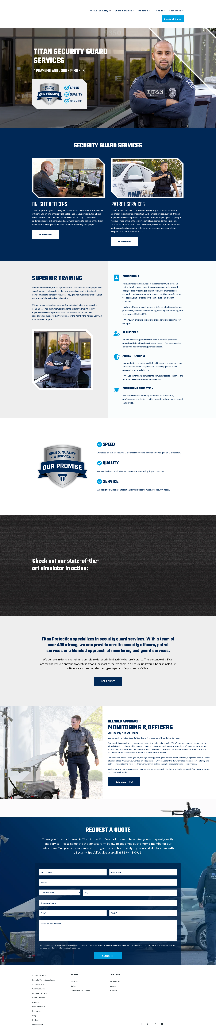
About (159, 5)
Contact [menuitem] (74, 970)
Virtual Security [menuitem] (39, 964)
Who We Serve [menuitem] (38, 995)
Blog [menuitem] (34, 1004)
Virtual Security (99, 5)
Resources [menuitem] (36, 1000)
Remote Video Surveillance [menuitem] (43, 969)
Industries (144, 5)
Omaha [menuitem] (113, 974)
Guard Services (123, 5)
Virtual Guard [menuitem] (38, 973)
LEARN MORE (45, 223)
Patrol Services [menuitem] (38, 986)
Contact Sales (173, 13)
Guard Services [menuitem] (38, 977)
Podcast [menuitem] (35, 1009)
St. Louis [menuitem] (113, 979)
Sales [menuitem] (73, 974)
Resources (175, 5)
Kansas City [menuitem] (115, 970)
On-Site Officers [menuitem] (39, 982)
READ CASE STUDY (124, 770)
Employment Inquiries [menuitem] (80, 979)
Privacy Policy (174, 990)
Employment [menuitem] (37, 1013)
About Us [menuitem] (36, 991)
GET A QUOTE (108, 670)
